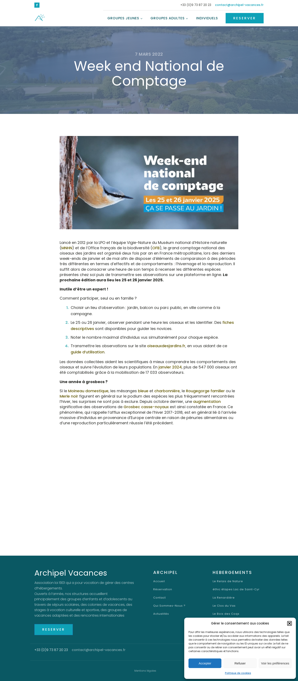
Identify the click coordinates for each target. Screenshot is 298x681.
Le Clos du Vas (224, 605)
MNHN (66, 248)
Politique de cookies (238, 673)
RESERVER (244, 18)
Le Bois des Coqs (226, 613)
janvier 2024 (170, 367)
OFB (156, 248)
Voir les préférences (275, 663)
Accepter (205, 663)
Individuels (207, 18)
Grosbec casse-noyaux (146, 406)
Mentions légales (145, 671)
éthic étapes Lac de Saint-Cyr (236, 589)
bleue (143, 391)
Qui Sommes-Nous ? (169, 605)
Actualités (161, 613)
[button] (289, 623)
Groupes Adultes (167, 18)
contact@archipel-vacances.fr (239, 5)
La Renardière (224, 597)
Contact (159, 597)
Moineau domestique (88, 391)
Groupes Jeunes (123, 18)
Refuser (240, 663)
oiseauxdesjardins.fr (166, 345)
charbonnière (167, 391)
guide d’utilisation (87, 352)
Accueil (159, 581)
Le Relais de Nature (228, 581)
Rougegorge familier (205, 391)
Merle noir (69, 396)
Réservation (162, 589)
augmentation (207, 401)
